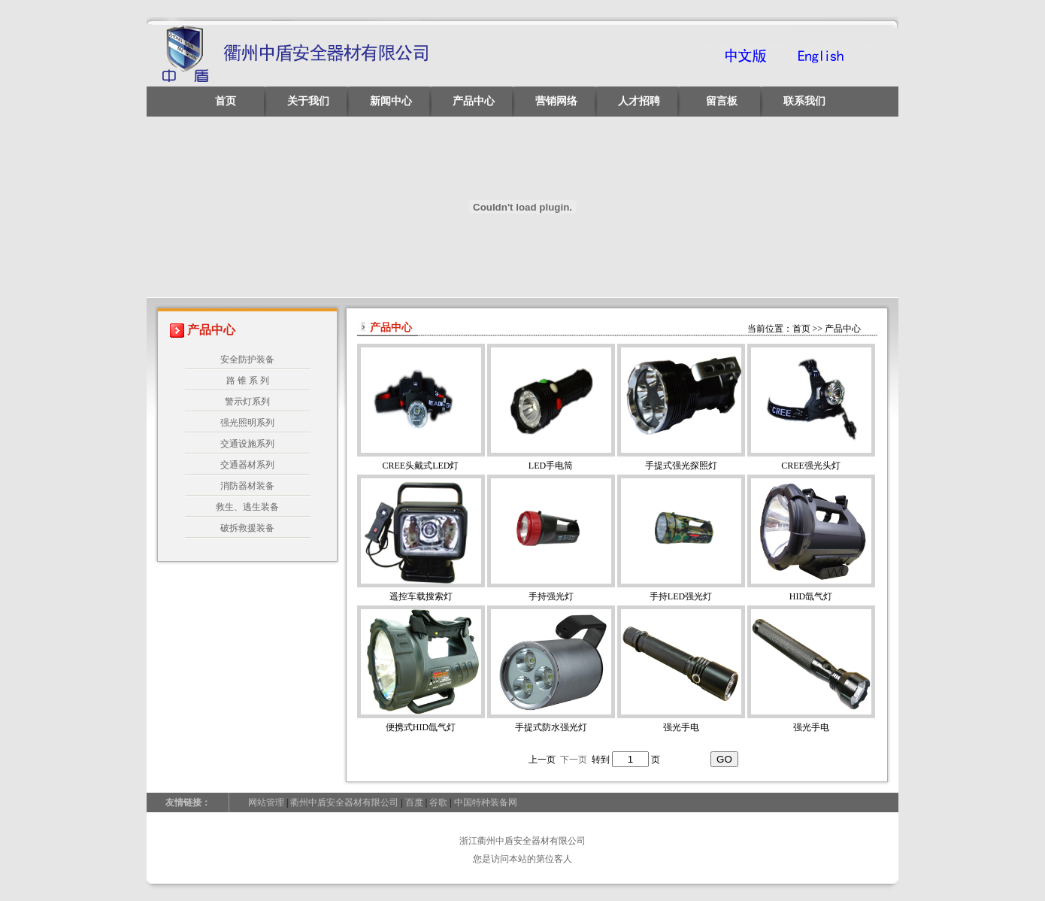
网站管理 (266, 802)
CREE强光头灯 (811, 465)
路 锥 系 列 (247, 380)
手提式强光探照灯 (681, 465)
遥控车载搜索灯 (421, 596)
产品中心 (474, 101)
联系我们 (804, 101)
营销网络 (556, 101)
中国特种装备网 (485, 802)
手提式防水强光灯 (551, 727)
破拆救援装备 (247, 528)
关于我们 (308, 101)
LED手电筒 (551, 465)
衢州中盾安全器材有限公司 (344, 802)
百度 (414, 802)
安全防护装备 (247, 359)
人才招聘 (639, 101)
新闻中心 (391, 101)
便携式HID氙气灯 (421, 727)
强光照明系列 (247, 422)
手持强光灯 (551, 596)
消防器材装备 (247, 486)
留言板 (722, 101)
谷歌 (438, 802)
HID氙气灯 (810, 596)
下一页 (573, 759)
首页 (225, 101)
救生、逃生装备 (247, 507)
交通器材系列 (247, 465)
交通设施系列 (247, 443)
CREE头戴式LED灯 (421, 465)
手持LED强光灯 (681, 596)
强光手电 (681, 727)
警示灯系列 (247, 401)
